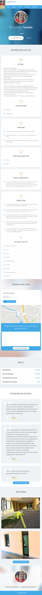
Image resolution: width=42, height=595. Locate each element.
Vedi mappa (21, 313)
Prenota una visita (21, 593)
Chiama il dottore (9, 301)
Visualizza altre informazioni (21, 482)
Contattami (28, 38)
